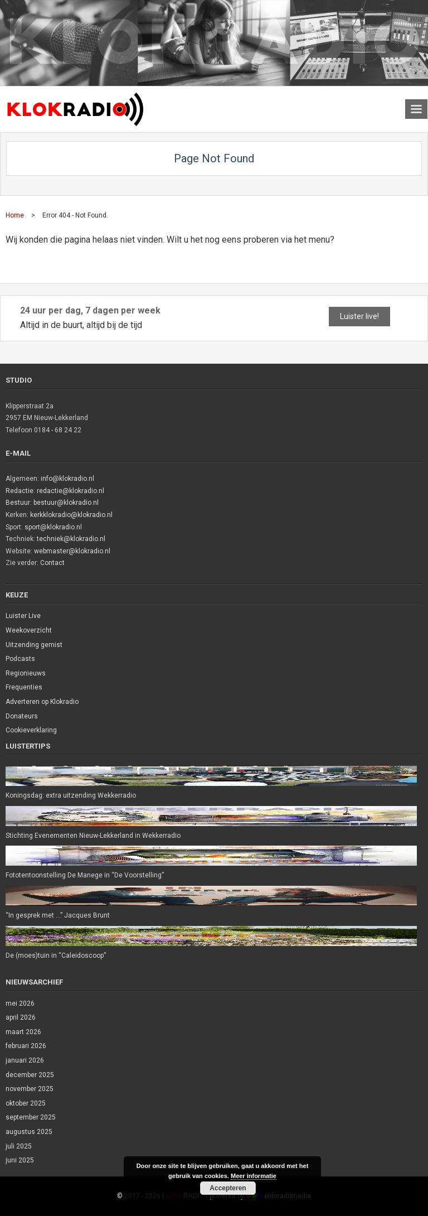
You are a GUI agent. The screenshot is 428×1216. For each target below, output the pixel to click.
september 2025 (31, 1117)
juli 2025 (19, 1146)
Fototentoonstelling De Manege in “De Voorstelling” (85, 875)
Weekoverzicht (29, 630)
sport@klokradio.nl (53, 527)
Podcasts (20, 659)
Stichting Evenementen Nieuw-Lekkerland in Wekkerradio (93, 835)
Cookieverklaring (31, 730)
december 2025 (30, 1075)
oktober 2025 (26, 1103)
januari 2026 (25, 1060)
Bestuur (18, 502)
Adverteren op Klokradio (42, 702)
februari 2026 (26, 1046)
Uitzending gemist (34, 645)
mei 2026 (20, 1003)
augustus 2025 (29, 1132)
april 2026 (21, 1017)
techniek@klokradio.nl (71, 539)
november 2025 (30, 1089)
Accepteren (228, 1188)
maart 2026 (23, 1032)
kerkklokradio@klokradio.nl (71, 515)
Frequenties (24, 687)
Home (15, 215)
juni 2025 (20, 1160)
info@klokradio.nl (67, 478)
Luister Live (23, 616)
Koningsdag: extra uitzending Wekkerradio (71, 795)
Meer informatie (253, 1175)
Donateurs (22, 716)
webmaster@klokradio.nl (72, 551)
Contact (52, 563)
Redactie (19, 491)
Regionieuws (26, 673)
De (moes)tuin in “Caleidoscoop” (56, 955)
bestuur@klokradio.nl (66, 502)
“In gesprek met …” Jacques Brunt (58, 915)
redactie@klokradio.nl (70, 491)
